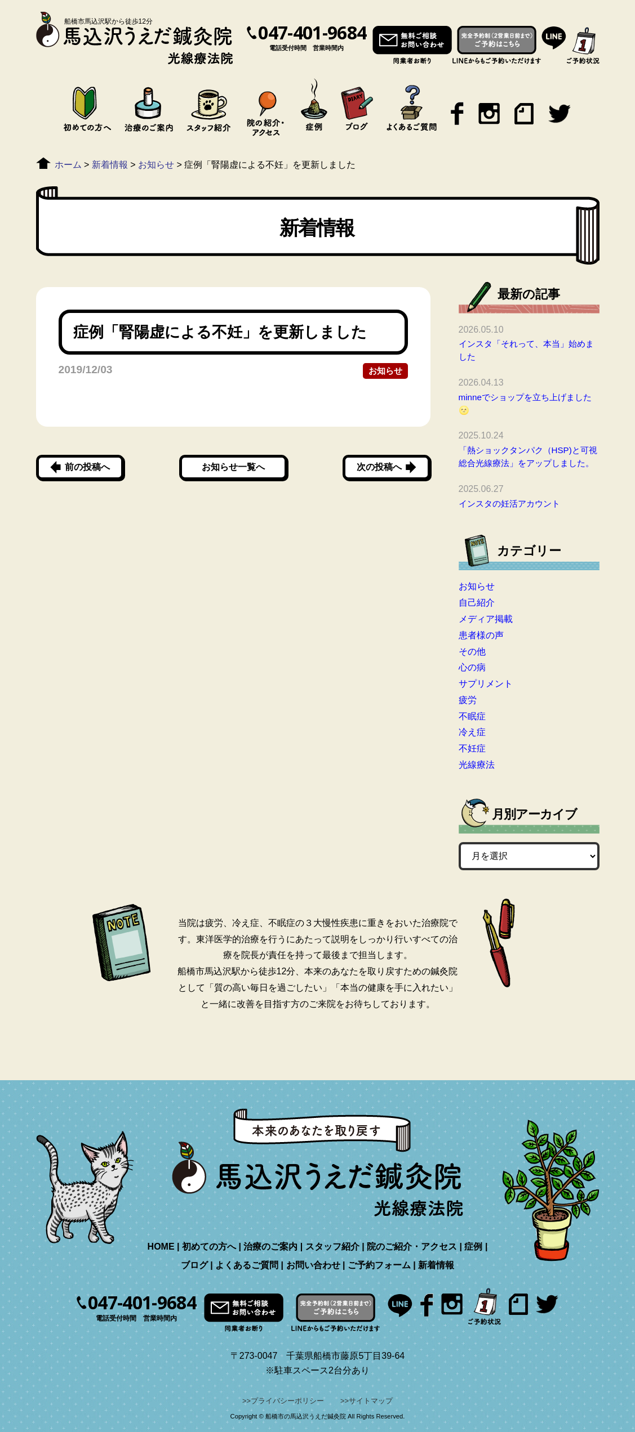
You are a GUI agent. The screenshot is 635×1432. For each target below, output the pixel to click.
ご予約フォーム (379, 1265)
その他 (472, 651)
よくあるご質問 (246, 1265)
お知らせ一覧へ (233, 467)
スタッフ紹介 (332, 1246)
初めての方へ (209, 1246)
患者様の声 (481, 635)
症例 (473, 1246)
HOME (161, 1246)
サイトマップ (371, 1401)
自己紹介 (477, 602)
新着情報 (436, 1265)
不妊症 (472, 748)
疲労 (468, 700)
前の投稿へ (87, 467)
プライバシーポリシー (287, 1401)
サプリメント (486, 683)
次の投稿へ (379, 467)
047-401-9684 (312, 33)
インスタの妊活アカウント (509, 503)
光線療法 (477, 764)
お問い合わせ (313, 1265)
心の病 (472, 667)
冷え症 (472, 732)
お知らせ (385, 370)
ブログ (194, 1265)
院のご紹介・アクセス (412, 1246)
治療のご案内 (270, 1246)
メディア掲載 (486, 619)
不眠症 (472, 716)
